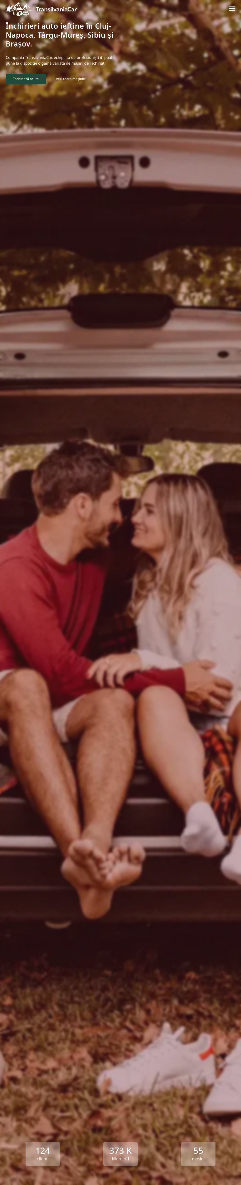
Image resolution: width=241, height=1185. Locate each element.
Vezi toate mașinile (71, 79)
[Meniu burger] (232, 8)
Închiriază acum (26, 79)
